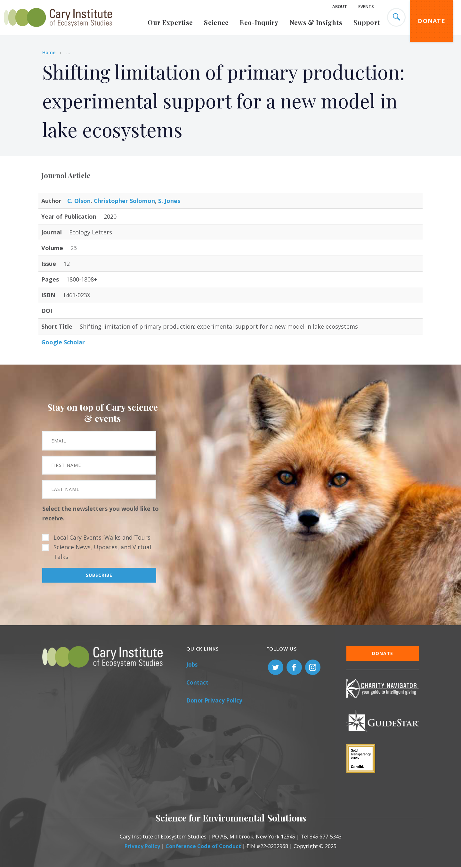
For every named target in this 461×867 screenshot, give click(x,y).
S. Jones (169, 201)
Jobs (192, 664)
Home (48, 52)
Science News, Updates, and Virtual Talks (102, 551)
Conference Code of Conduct (203, 846)
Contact (197, 682)
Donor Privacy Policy (214, 700)
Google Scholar (63, 342)
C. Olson (79, 201)
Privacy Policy (142, 846)
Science (216, 22)
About (339, 6)
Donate (431, 21)
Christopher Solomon (124, 201)
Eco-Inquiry (259, 22)
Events (366, 6)
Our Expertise (170, 22)
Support (366, 22)
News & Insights (316, 22)
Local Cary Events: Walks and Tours (101, 537)
